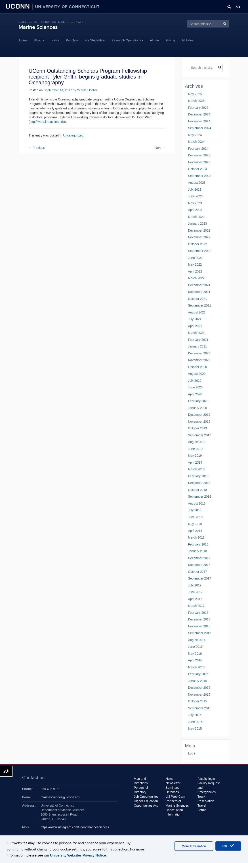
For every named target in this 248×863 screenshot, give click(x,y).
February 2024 (198, 148)
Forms (202, 810)
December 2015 (199, 687)
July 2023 (195, 189)
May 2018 (195, 524)
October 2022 (197, 244)
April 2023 (195, 210)
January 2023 (197, 223)
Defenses (172, 792)
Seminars (172, 787)
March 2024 (196, 141)
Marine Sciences (38, 27)
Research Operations (127, 40)
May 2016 (195, 653)
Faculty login (206, 778)
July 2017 (195, 585)
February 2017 (198, 612)
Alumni (155, 40)
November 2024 (199, 121)
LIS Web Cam (175, 796)
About (39, 40)
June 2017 (195, 592)
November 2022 (199, 237)
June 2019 (195, 449)
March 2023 (196, 217)
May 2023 (195, 203)
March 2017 (196, 605)
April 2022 (195, 271)
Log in (192, 753)
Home (23, 40)
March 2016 (196, 667)
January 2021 (197, 346)
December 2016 (199, 619)
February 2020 (198, 401)
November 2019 (199, 421)
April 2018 (195, 531)
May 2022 (195, 264)
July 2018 (195, 510)
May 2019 (195, 455)
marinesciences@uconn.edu (60, 797)
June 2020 (195, 387)
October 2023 (197, 169)
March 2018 (196, 537)
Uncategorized (73, 135)
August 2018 (197, 503)
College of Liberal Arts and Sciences (51, 22)
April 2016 (195, 660)
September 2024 (199, 128)
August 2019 (197, 442)
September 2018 (199, 496)
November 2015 (199, 694)
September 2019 (199, 435)
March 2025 (196, 100)
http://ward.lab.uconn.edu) (48, 122)
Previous (37, 147)
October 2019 (197, 428)
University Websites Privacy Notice (78, 855)
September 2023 (199, 176)
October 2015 (197, 701)
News (55, 40)
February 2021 (198, 339)
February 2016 (198, 674)
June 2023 (195, 196)
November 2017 (199, 565)
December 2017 (199, 558)
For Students (95, 40)
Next (160, 147)
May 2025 (195, 94)
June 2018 (195, 517)
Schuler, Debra (87, 90)
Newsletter (173, 783)
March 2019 (196, 469)
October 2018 (197, 490)
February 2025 (198, 107)
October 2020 (197, 367)
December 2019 (199, 414)
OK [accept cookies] (228, 846)
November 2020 (199, 360)
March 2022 (196, 278)
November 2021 (199, 292)
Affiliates (188, 40)
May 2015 (195, 728)
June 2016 (195, 646)
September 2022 (199, 251)
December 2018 (199, 483)
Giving (170, 40)
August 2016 (197, 640)
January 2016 (197, 681)
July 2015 (195, 715)
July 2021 (195, 319)
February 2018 (198, 544)
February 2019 (198, 476)
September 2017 (199, 578)
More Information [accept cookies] (194, 846)
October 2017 (197, 571)
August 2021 (197, 312)
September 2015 (199, 708)
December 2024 (199, 114)
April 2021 (195, 326)
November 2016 (199, 626)
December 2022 (199, 230)
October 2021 (197, 298)
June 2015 (195, 722)
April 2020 (195, 394)
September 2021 (199, 305)
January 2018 (197, 551)
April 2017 (195, 599)
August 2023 (197, 182)
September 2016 (199, 633)
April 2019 (195, 462)
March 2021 (196, 333)
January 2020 (197, 408)
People (72, 40)
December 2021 (199, 285)
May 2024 (195, 135)
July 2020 (195, 380)
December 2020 (199, 353)
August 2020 (197, 373)
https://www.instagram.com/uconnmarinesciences (75, 827)
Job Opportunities (146, 796)
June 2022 (195, 258)
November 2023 (199, 162)
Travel (202, 805)
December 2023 (199, 155)
